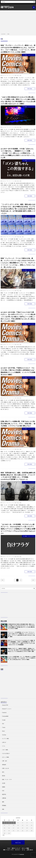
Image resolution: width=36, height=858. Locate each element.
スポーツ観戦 (5, 749)
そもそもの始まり (6, 753)
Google (3, 720)
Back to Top (18, 842)
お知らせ (4, 742)
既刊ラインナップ (16, 848)
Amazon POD (5, 705)
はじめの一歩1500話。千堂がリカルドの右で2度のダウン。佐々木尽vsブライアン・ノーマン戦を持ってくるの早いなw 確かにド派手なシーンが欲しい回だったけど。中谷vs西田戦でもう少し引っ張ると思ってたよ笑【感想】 (18, 316)
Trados (3, 727)
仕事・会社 (4, 760)
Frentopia (22, 854)
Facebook (4, 712)
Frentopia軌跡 (5, 716)
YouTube (4, 734)
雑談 (20, 75)
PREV (3, 580)
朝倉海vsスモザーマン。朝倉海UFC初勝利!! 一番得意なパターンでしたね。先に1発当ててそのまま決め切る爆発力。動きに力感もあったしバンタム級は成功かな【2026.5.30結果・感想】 (21, 650)
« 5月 (3, 835)
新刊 (3, 772)
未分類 (3, 783)
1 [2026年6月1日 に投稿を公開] (4, 822)
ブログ (8, 848)
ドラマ (9, 75)
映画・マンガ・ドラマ (29, 55)
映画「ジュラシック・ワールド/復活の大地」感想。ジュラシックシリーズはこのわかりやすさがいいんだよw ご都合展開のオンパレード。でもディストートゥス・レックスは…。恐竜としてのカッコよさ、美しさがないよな (18, 262)
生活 (3, 790)
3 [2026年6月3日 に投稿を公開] (13, 822)
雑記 (18, 75)
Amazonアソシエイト (6, 708)
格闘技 (3, 787)
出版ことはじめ (5, 768)
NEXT (33, 580)
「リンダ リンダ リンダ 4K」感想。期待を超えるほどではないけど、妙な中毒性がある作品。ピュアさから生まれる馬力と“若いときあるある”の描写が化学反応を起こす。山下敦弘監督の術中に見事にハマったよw (18, 208)
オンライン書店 (5, 738)
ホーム (23, 849)
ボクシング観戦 (5, 757)
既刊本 (3, 775)
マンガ (12, 75)
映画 (15, 75)
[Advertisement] (18, 21)
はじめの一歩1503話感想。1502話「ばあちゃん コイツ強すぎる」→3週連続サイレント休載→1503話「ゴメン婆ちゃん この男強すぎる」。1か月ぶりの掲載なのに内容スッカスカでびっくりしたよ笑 (18, 153)
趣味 (3, 801)
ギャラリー (17, 849)
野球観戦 (4, 805)
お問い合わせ (30, 849)
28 (20, 580)
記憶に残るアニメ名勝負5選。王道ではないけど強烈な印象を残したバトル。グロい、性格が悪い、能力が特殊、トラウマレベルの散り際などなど (18, 423)
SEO (3, 723)
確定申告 (4, 794)
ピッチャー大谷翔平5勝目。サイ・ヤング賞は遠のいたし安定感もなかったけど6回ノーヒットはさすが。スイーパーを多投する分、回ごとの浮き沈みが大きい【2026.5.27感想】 (21, 658)
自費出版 (4, 798)
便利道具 (4, 764)
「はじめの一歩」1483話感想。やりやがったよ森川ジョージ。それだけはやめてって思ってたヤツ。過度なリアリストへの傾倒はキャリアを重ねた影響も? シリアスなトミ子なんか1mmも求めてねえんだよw (18, 528)
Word (3, 731)
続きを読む (30, 88)
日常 (15, 236)
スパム (3, 746)
